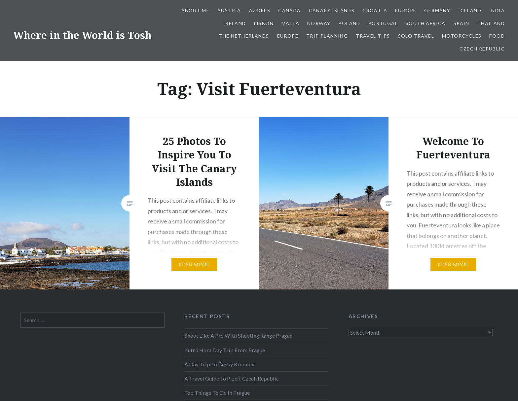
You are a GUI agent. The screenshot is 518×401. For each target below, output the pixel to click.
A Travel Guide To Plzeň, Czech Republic (231, 378)
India (497, 10)
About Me (195, 10)
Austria (229, 10)
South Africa (426, 23)
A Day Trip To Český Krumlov (219, 364)
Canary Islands (332, 10)
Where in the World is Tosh (82, 35)
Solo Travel (416, 36)
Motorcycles (461, 36)
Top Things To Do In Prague (217, 392)
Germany (437, 10)
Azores (259, 10)
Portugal (383, 23)
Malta (290, 23)
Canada (289, 10)
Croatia (374, 10)
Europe (405, 10)
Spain (461, 23)
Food (497, 36)
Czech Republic (482, 48)
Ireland (234, 23)
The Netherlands (244, 36)
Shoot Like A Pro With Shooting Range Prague (238, 335)
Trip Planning (327, 36)
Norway (318, 23)
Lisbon (264, 23)
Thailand (491, 23)
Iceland (469, 10)
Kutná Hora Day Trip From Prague (224, 350)
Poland (349, 23)
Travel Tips (373, 36)
